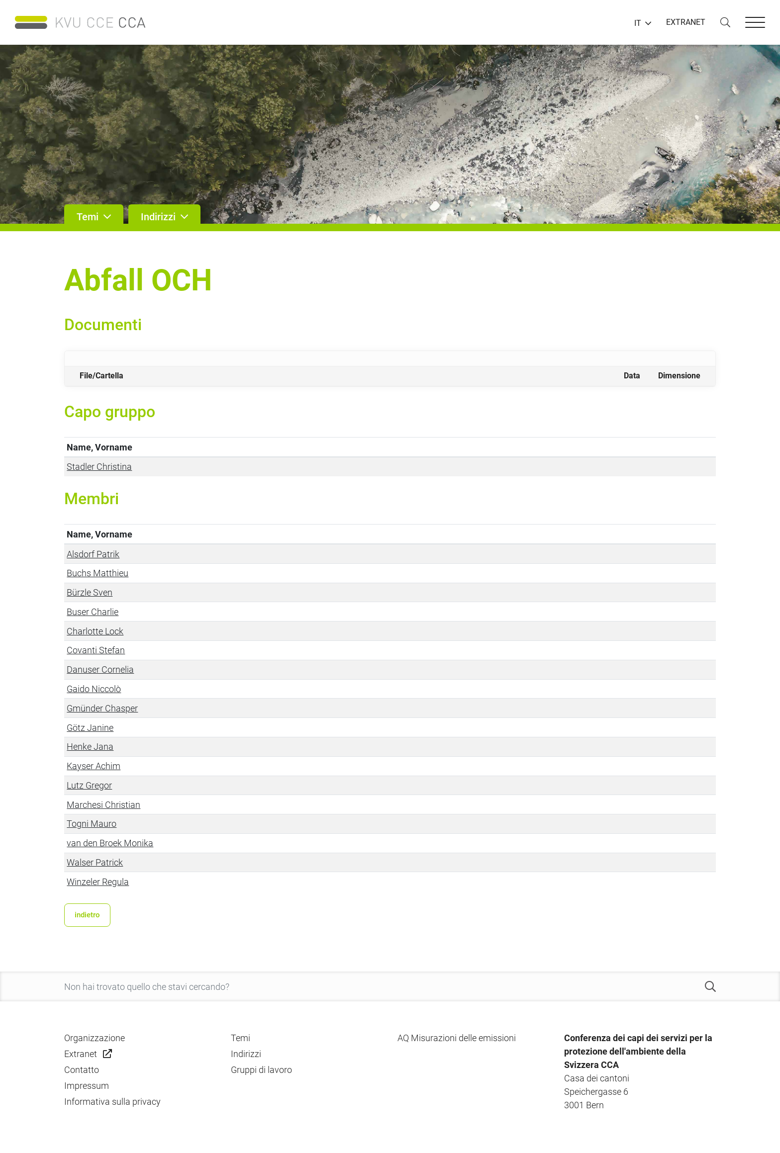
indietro (87, 914)
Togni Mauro (91, 823)
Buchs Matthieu (97, 573)
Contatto (81, 1069)
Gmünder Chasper (102, 708)
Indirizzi (246, 1054)
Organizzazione (94, 1038)
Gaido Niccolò (94, 689)
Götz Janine (90, 727)
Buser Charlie (92, 612)
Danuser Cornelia (100, 669)
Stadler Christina (99, 466)
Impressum (86, 1085)
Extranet (80, 1054)
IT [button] (637, 23)
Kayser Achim (93, 766)
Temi (240, 1038)
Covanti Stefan (96, 650)
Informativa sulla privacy (112, 1101)
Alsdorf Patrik (93, 554)
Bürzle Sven (89, 592)
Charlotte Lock (95, 631)
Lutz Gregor (89, 785)
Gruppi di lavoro (261, 1069)
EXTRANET (685, 22)
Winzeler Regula (98, 882)
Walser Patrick (95, 862)
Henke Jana (90, 746)
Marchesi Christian (103, 804)
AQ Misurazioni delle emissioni (456, 1038)
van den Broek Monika (110, 843)
